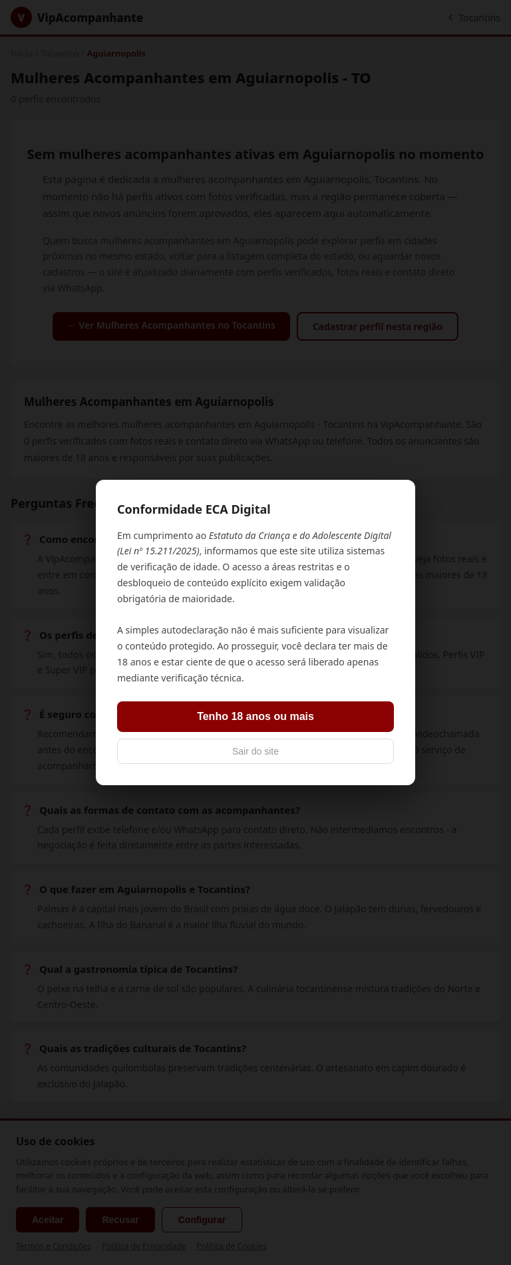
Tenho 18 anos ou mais (255, 716)
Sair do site (255, 751)
